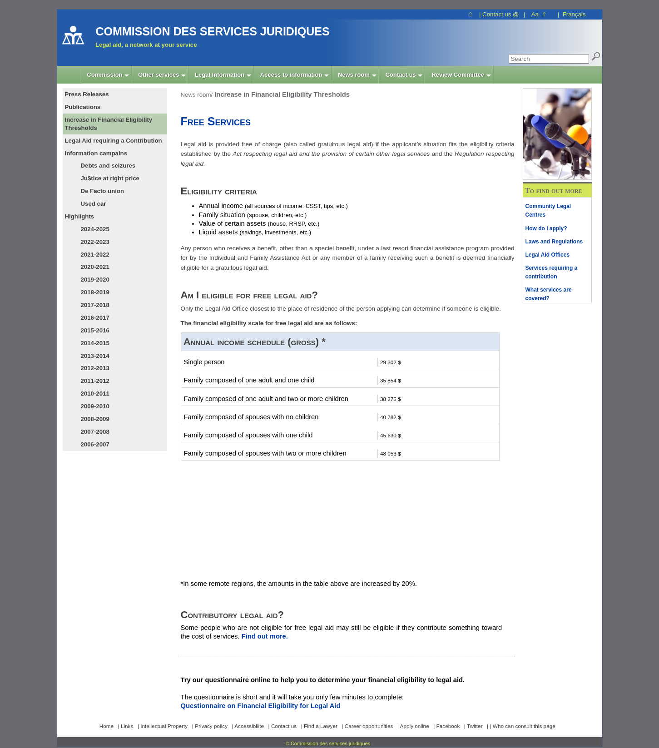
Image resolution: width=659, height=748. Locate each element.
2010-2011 (95, 393)
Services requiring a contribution (551, 272)
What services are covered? (548, 294)
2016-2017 (95, 317)
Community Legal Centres (548, 210)
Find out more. (265, 636)
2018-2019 (95, 292)
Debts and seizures (108, 165)
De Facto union (102, 191)
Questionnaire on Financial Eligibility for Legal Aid (261, 705)
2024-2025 (95, 229)
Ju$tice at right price (110, 178)
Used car (93, 203)
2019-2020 (95, 279)
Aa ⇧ (539, 14)
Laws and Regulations (554, 241)
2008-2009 (95, 419)
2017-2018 (95, 305)
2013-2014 (95, 355)
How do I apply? (546, 228)
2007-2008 (95, 431)
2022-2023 (95, 241)
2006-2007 (95, 444)
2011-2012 (95, 380)
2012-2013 (95, 368)
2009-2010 (95, 406)
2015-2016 (95, 330)
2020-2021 (95, 266)
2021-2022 (95, 254)
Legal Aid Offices (547, 255)
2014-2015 (95, 343)
